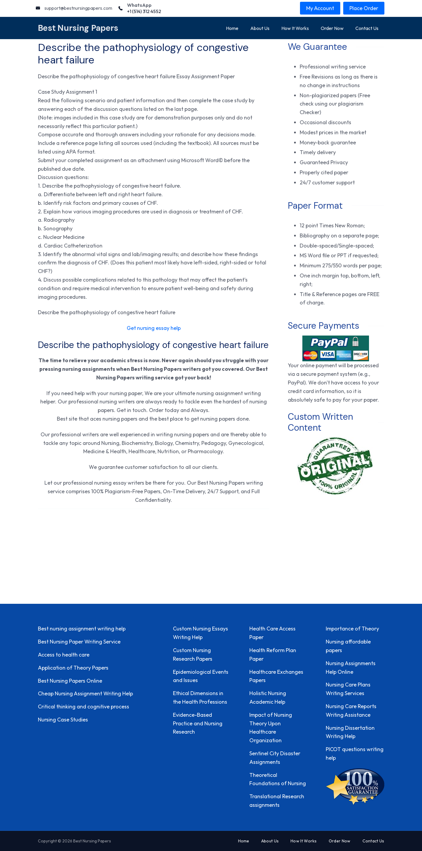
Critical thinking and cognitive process (83, 706)
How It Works (295, 28)
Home (232, 28)
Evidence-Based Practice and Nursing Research (197, 723)
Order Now (332, 28)
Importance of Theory (352, 628)
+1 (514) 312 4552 (144, 11)
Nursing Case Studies (63, 719)
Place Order (363, 8)
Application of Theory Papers (73, 667)
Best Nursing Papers (78, 28)
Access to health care (63, 654)
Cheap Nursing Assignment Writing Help (85, 693)
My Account (320, 8)
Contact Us (366, 28)
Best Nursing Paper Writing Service (79, 641)
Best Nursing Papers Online (70, 680)
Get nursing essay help (154, 328)
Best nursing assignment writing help (82, 628)
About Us (259, 28)
